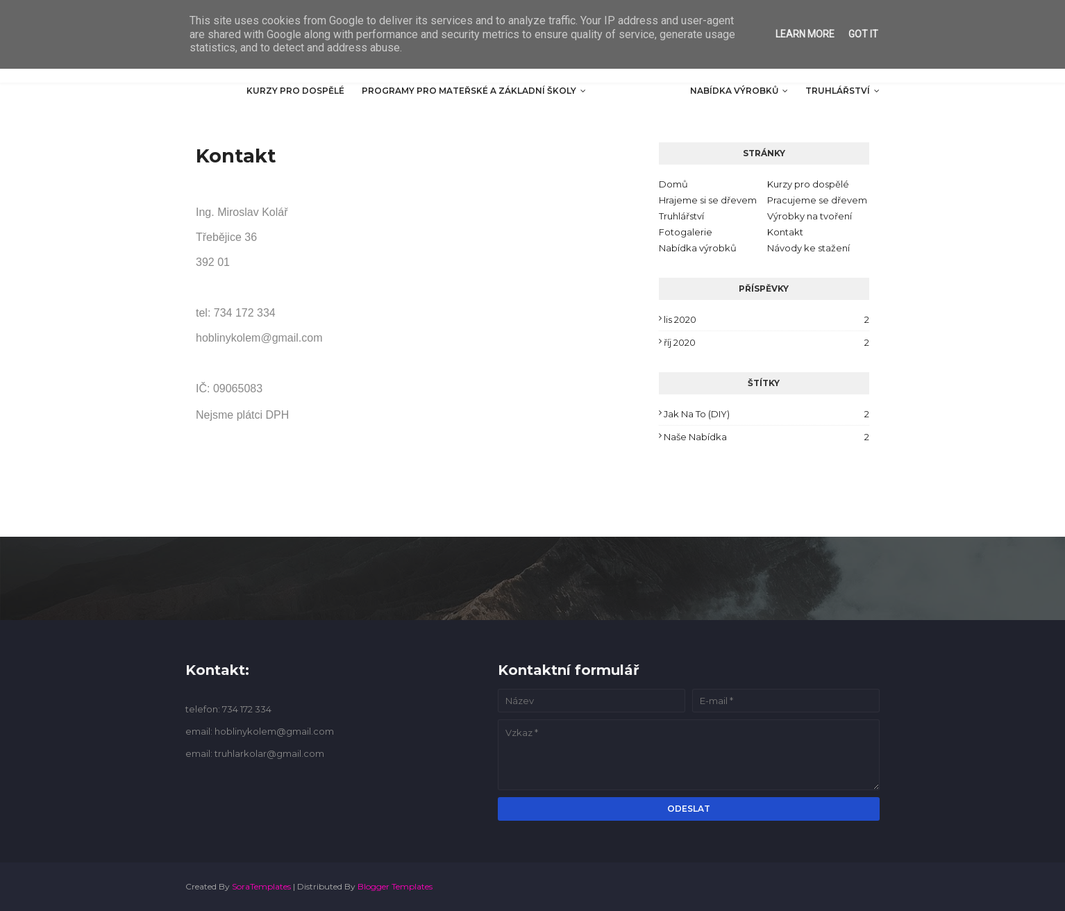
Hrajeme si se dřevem (708, 200)
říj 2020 (766, 342)
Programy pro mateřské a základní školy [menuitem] (469, 90)
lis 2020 (766, 319)
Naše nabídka (766, 436)
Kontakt (785, 231)
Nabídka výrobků (698, 247)
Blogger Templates (395, 886)
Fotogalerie (685, 231)
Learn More (805, 34)
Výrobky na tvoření (809, 216)
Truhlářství (681, 216)
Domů (673, 184)
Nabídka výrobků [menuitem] (734, 90)
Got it (863, 34)
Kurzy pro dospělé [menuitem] (295, 90)
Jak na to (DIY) (766, 413)
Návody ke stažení (808, 247)
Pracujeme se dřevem (817, 200)
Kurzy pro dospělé (808, 184)
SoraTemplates (261, 886)
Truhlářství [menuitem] (837, 90)
